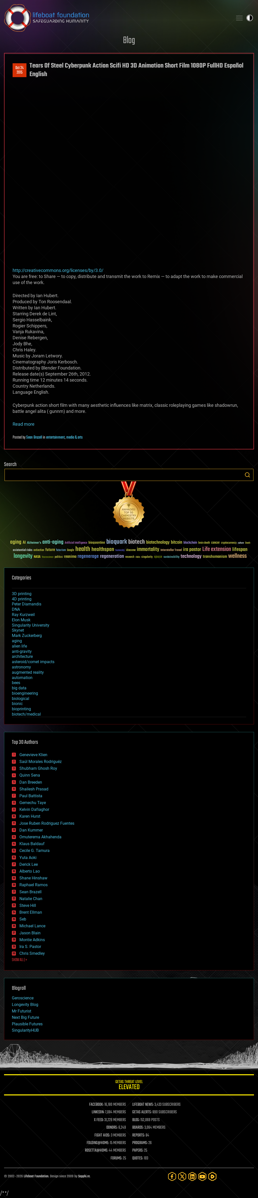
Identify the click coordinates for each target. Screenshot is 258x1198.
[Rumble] (212, 1176)
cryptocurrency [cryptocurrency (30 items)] (229, 543)
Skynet (18, 630)
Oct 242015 (19, 70)
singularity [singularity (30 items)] (147, 557)
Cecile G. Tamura (34, 850)
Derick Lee (28, 864)
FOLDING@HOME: (98, 1143)
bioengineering (25, 693)
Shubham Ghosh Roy (38, 768)
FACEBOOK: (96, 1104)
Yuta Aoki (28, 857)
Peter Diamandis (26, 604)
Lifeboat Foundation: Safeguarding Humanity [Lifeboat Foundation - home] (116, 18)
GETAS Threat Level (129, 1086)
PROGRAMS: (140, 1143)
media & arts (74, 437)
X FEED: (99, 1120)
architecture (22, 656)
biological (20, 698)
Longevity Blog (25, 1004)
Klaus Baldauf (32, 843)
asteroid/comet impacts (33, 661)
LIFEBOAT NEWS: (143, 1104)
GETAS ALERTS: (142, 1112)
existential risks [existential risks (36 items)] (22, 550)
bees (16, 682)
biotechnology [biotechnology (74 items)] (158, 542)
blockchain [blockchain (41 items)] (190, 543)
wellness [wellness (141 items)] (237, 556)
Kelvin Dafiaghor (34, 809)
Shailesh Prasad (33, 789)
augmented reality (28, 672)
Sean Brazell (34, 437)
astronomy (21, 667)
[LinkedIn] (192, 1176)
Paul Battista (30, 795)
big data (19, 688)
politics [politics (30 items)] (59, 557)
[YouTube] (202, 1176)
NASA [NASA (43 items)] (37, 557)
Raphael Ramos (33, 884)
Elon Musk (21, 620)
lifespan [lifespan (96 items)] (239, 549)
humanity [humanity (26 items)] (120, 550)
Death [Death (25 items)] (247, 543)
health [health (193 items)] (82, 549)
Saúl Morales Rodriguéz (40, 761)
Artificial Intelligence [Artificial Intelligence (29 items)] (76, 543)
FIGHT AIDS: (102, 1135)
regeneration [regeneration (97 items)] (112, 556)
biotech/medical (26, 714)
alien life (19, 646)
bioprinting (21, 708)
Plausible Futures (27, 1024)
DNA (16, 609)
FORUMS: (116, 1158)
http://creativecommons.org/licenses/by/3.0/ (58, 270)
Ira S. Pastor (30, 946)
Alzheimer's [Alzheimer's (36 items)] (34, 543)
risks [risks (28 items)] (138, 557)
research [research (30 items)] (129, 557)
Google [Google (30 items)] (70, 550)
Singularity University (30, 625)
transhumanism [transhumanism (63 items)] (215, 556)
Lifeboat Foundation (36, 1176)
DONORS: (112, 1127)
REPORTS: (138, 1135)
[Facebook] (172, 1176)
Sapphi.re (84, 1176)
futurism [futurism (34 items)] (61, 550)
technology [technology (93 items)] (191, 557)
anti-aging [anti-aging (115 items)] (52, 542)
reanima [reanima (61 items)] (70, 556)
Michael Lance (32, 926)
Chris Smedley (32, 953)
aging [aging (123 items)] (15, 542)
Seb (22, 919)
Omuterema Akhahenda (40, 837)
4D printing (21, 599)
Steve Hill (27, 905)
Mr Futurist (21, 1011)
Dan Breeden (30, 782)
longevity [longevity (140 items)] (23, 556)
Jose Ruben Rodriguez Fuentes (46, 823)
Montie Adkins (32, 939)
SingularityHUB (25, 1030)
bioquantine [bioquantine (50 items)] (96, 542)
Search (247, 475)
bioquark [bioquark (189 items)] (116, 542)
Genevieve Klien (33, 754)
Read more (24, 424)
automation (22, 677)
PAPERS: (137, 1150)
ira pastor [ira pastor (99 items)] (192, 549)
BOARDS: (138, 1127)
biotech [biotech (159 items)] (136, 542)
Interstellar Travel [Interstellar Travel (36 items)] (171, 550)
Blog (129, 41)
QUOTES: (137, 1158)
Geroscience (23, 998)
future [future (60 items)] (50, 549)
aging (17, 640)
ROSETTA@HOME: (96, 1150)
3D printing (21, 593)
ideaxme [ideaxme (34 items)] (131, 550)
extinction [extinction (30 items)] (39, 550)
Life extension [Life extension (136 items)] (216, 549)
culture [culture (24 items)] (241, 543)
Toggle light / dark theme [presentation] (249, 18)
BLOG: (136, 1120)
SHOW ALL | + (19, 960)
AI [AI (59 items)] (24, 542)
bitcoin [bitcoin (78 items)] (176, 542)
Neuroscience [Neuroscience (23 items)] (47, 557)
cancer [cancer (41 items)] (215, 543)
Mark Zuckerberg (27, 635)
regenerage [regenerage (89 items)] (88, 556)
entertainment (55, 437)
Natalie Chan (30, 898)
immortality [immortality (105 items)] (148, 549)
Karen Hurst (29, 816)
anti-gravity (22, 651)
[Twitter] (182, 1176)
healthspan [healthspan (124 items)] (102, 549)
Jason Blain (30, 933)
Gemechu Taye (32, 802)
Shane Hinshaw (33, 878)
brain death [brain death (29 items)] (204, 543)
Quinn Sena (29, 775)
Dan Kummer (31, 830)
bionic (17, 703)
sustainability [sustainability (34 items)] (171, 557)
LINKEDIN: (98, 1112)
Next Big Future (25, 1017)
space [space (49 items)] (158, 557)
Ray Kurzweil (23, 614)
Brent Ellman (30, 912)
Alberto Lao (29, 871)
